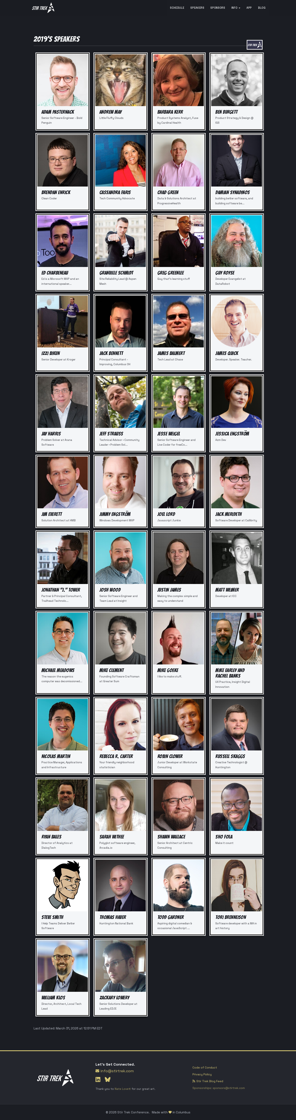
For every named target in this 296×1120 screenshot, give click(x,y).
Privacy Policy (202, 1074)
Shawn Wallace (171, 836)
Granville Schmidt (116, 272)
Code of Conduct (204, 1067)
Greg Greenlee (170, 272)
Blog (262, 8)
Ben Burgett (226, 112)
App (249, 8)
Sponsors (217, 8)
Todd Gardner (170, 917)
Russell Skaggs (230, 756)
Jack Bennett (111, 353)
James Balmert (171, 353)
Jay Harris (51, 433)
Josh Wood (109, 589)
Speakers (197, 8)
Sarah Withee (111, 836)
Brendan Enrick (55, 192)
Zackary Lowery (114, 997)
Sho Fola (223, 836)
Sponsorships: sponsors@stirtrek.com (218, 1088)
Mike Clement (111, 670)
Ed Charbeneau (54, 272)
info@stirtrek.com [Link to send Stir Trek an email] (115, 1071)
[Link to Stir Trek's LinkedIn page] (99, 1079)
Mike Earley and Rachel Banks (229, 673)
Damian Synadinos (232, 192)
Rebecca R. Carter (116, 756)
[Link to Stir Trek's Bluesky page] (107, 1079)
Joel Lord (166, 514)
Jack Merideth (228, 514)
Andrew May (110, 112)
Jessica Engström (232, 433)
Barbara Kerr (170, 112)
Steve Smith (52, 917)
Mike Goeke (167, 670)
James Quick (226, 353)
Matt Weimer (227, 589)
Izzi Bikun (50, 353)
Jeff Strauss (111, 433)
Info (235, 8)
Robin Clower (170, 756)
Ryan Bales (51, 836)
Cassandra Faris (115, 192)
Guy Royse (224, 272)
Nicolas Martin (55, 756)
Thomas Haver (112, 917)
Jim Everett (51, 514)
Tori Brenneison (230, 917)
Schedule (177, 8)
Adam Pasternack (57, 112)
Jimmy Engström (115, 514)
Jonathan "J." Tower (60, 589)
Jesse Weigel (168, 433)
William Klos (53, 997)
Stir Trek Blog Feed (207, 1081)
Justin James (169, 589)
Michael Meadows (57, 670)
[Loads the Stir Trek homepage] (43, 8)
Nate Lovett (123, 1089)
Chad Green (167, 192)
